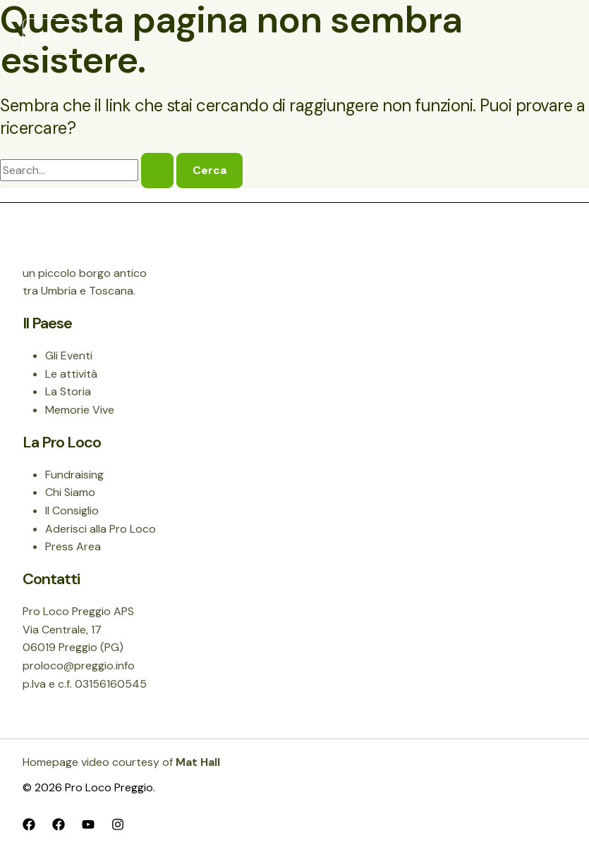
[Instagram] (117, 823)
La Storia (68, 391)
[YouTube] (88, 823)
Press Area (73, 546)
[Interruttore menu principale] (51, 36)
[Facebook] (29, 823)
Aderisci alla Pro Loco (100, 528)
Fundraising (74, 474)
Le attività (71, 373)
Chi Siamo (70, 492)
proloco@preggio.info (79, 665)
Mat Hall (198, 762)
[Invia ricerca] (157, 170)
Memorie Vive (79, 409)
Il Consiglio (72, 510)
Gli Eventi (68, 355)
